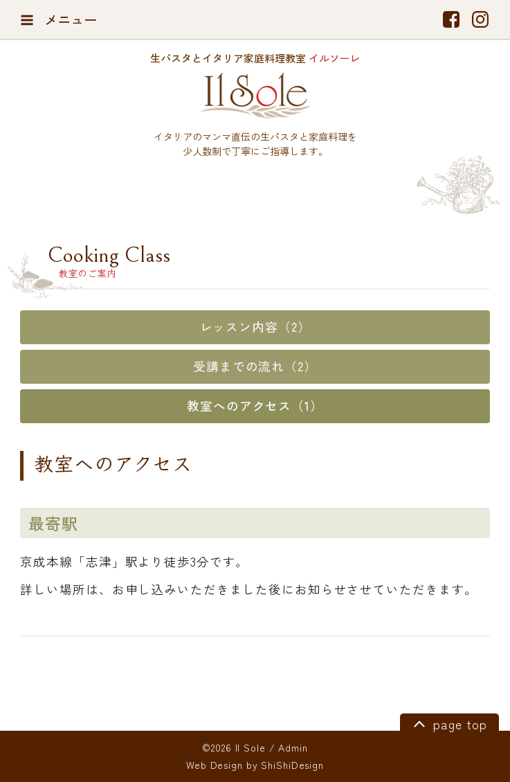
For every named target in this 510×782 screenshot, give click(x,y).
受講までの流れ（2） (255, 366)
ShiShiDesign (292, 765)
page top (448, 723)
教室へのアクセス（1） (255, 405)
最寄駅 (53, 523)
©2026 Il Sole (233, 747)
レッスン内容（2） (255, 326)
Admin (292, 747)
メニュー (58, 19)
